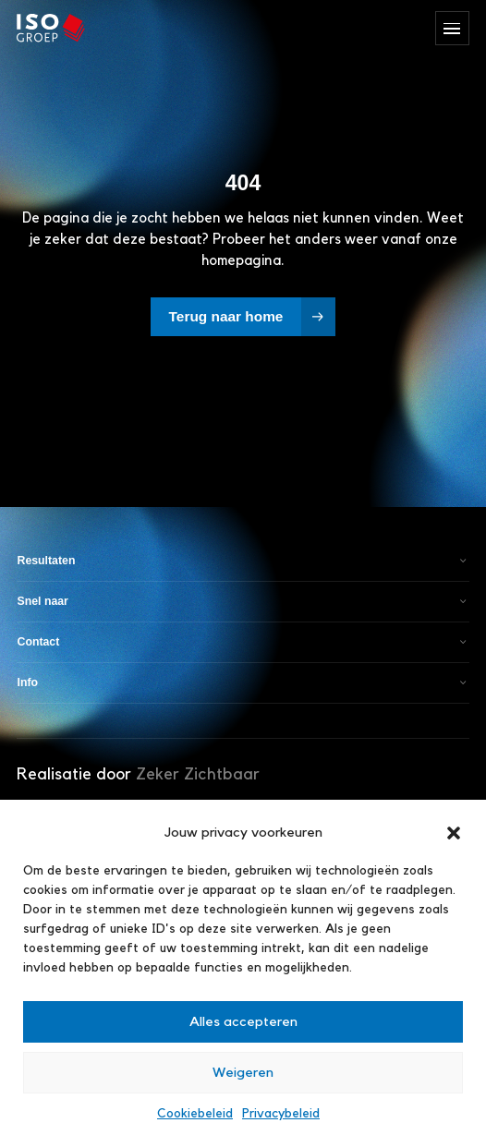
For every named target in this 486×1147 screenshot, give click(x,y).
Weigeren (243, 1073)
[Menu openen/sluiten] (452, 28)
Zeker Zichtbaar (198, 774)
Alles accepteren (243, 1022)
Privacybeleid (281, 1113)
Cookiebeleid (195, 1113)
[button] (453, 833)
